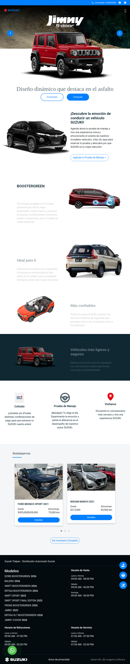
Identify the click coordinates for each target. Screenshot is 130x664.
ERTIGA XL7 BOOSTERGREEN (24, 615)
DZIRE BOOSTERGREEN (20, 576)
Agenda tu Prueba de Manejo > (89, 157)
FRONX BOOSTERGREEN (21, 605)
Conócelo (52, 97)
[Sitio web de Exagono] (107, 659)
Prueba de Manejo (65, 400)
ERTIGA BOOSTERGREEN (21, 591)
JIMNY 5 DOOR (16, 620)
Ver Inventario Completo (65, 540)
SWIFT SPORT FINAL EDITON (23, 600)
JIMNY (11, 610)
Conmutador (104, 2)
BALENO (12, 581)
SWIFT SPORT (15, 596)
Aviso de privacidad (58, 659)
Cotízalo (78, 97)
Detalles (39, 520)
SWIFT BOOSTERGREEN (21, 586)
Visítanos (110, 399)
